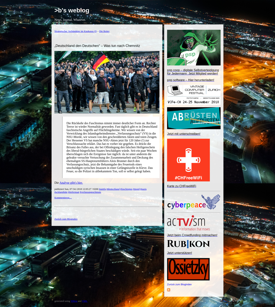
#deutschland (113, 189)
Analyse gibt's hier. (71, 182)
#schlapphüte (61, 192)
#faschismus (126, 189)
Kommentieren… (63, 197)
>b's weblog (71, 10)
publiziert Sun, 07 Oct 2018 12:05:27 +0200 (76, 189)
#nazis (143, 189)
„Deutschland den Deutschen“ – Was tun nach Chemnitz (97, 46)
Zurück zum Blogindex (179, 284)
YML (84, 301)
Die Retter (104, 31)
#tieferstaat (73, 192)
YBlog (74, 301)
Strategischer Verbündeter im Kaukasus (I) (75, 31)
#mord (136, 189)
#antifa (102, 189)
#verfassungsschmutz (90, 192)
